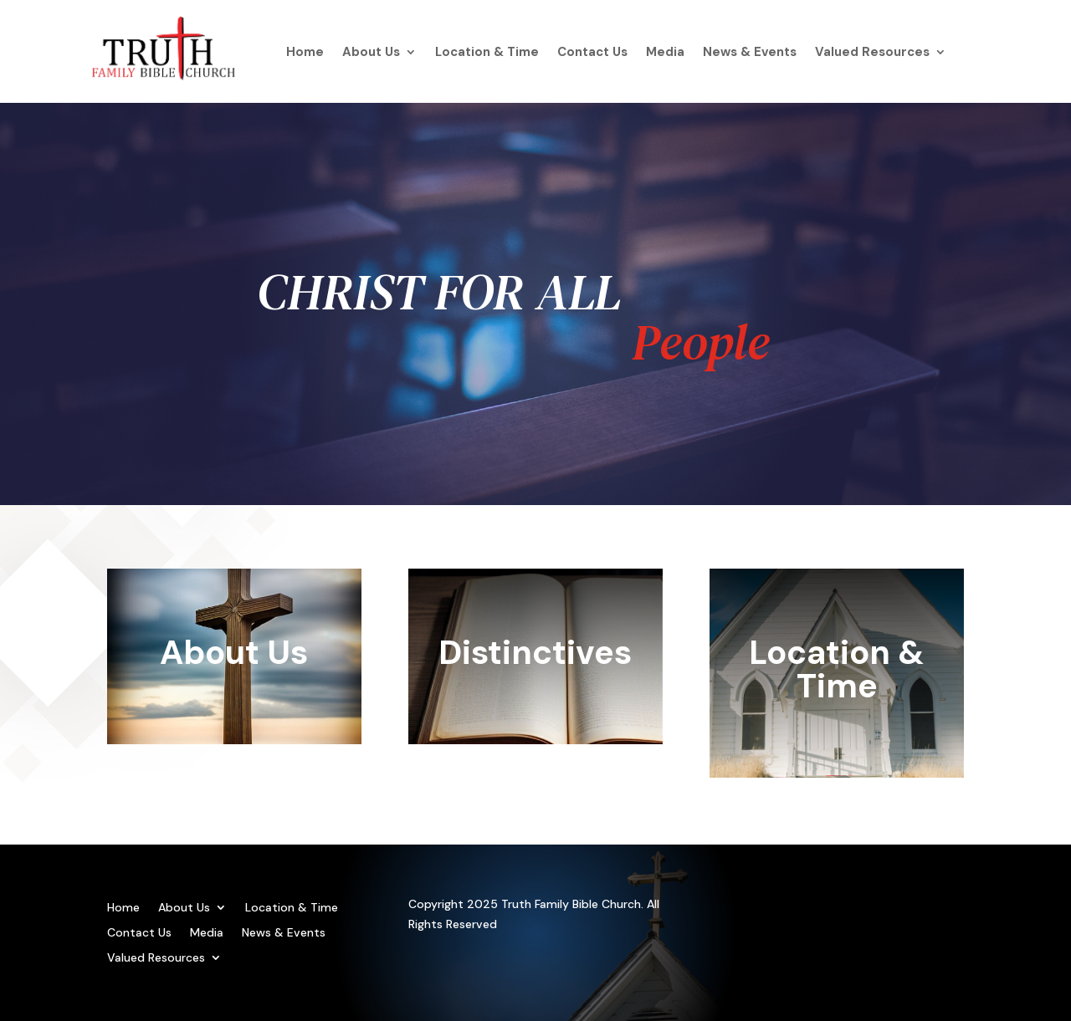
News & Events (750, 53)
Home (305, 53)
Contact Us (592, 53)
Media (665, 53)
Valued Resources (872, 53)
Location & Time (487, 53)
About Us (371, 53)
